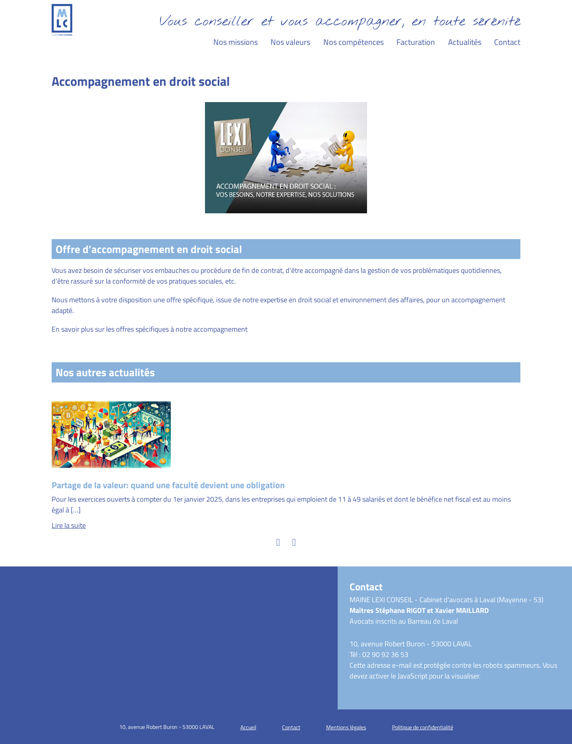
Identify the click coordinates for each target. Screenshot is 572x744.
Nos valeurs (290, 42)
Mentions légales (346, 727)
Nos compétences (353, 42)
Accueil (248, 727)
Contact (507, 42)
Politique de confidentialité (422, 727)
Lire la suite (69, 525)
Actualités (464, 42)
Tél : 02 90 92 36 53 (379, 654)
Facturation (415, 42)
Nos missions (235, 42)
